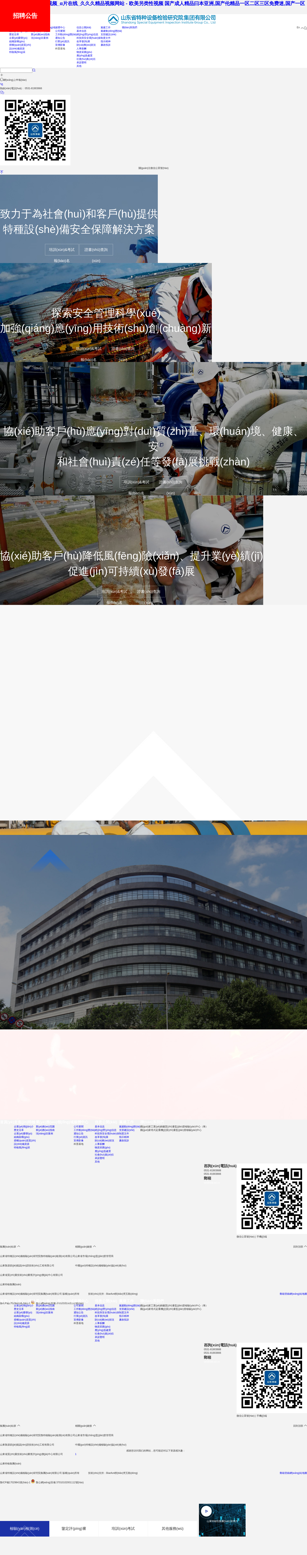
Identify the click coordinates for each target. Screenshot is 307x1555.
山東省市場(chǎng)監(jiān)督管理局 (94, 1256)
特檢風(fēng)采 (17, 52)
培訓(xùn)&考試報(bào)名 (61, 251)
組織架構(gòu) (17, 41)
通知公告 (60, 37)
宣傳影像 (60, 44)
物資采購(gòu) (84, 52)
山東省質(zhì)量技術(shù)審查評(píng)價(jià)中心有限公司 (31, 1454)
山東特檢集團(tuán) (10, 1464)
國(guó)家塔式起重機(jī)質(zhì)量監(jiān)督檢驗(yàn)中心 (171, 1130)
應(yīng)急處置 (85, 55)
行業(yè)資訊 (62, 41)
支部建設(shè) (108, 34)
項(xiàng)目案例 (39, 37)
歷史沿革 (14, 34)
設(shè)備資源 (17, 48)
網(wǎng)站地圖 (298, 1473)
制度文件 (106, 37)
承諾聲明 (81, 62)
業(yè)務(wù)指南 (40, 34)
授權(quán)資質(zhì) (20, 44)
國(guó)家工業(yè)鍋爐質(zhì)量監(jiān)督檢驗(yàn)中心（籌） (174, 1126)
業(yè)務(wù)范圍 (45, 1126)
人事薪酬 (81, 48)
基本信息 (81, 31)
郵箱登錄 (285, 1473)
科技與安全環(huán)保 (89, 37)
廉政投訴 (106, 44)
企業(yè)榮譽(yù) (18, 37)
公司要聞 (60, 31)
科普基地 (60, 48)
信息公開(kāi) (84, 27)
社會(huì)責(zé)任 (86, 59)
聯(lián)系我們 (129, 27)
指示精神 (106, 41)
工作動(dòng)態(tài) (65, 34)
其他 (79, 66)
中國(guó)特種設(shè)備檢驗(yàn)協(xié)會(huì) (100, 1266)
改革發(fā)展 (83, 41)
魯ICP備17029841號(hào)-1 (15, 1482)
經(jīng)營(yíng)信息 (87, 34)
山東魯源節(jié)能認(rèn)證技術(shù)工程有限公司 (27, 1266)
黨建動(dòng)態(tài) (111, 31)
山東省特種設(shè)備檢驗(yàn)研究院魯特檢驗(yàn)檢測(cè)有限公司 (37, 1256)
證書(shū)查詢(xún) (96, 251)
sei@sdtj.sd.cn (212, 1183)
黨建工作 (106, 27)
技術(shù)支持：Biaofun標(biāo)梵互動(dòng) (113, 1473)
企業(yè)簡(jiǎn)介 (24, 1126)
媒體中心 (60, 27)
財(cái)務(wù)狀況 (86, 44)
